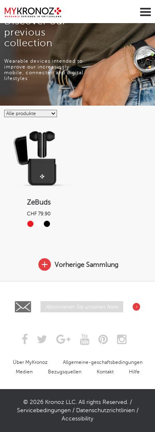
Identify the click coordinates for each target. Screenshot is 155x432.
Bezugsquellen (64, 372)
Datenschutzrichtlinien (105, 410)
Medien (24, 372)
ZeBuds (39, 202)
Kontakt (105, 372)
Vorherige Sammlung (77, 265)
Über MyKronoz (30, 362)
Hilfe (134, 372)
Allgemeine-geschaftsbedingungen (103, 362)
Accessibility (77, 418)
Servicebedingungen (44, 410)
